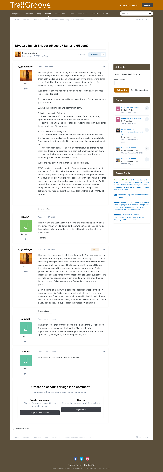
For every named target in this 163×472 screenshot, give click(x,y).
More (105, 13)
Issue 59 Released (128, 148)
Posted (48, 67)
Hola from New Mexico (130, 108)
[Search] (133, 13)
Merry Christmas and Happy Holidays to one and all (132, 131)
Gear (45, 56)
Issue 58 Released (128, 159)
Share (81, 54)
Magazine (16, 13)
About (95, 13)
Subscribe (29, 13)
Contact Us (89, 465)
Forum (48, 14)
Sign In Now (81, 410)
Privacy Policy (75, 465)
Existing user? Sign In (129, 5)
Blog (39, 13)
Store (72, 13)
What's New (60, 13)
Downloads (82, 13)
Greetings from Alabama (131, 118)
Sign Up (147, 5)
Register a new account (40, 413)
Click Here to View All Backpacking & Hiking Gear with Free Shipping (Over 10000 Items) (129, 217)
